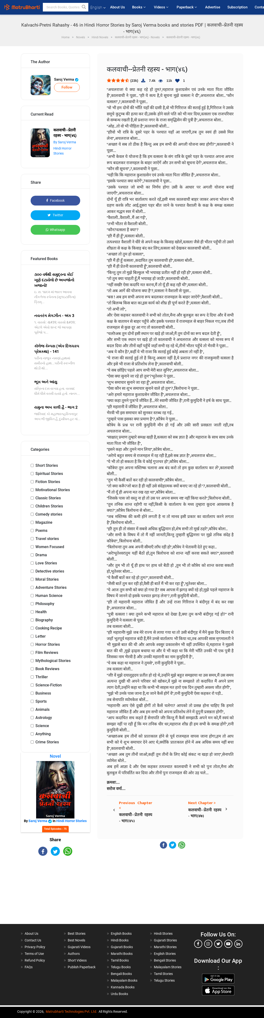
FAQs (29, 967)
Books (139, 7)
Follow (67, 87)
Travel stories (47, 538)
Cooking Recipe (48, 628)
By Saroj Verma (64, 142)
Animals (42, 709)
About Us (117, 7)
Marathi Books (122, 954)
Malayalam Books (124, 980)
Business (43, 693)
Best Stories (76, 933)
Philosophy (44, 603)
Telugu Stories (164, 980)
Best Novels (76, 940)
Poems (41, 530)
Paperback (187, 7)
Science (42, 725)
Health (41, 612)
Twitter (55, 215)
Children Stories (49, 506)
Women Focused (49, 547)
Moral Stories (47, 579)
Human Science (48, 595)
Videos (161, 7)
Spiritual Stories (49, 473)
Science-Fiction (48, 685)
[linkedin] (238, 944)
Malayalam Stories (167, 967)
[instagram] (208, 944)
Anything (43, 734)
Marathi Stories (165, 947)
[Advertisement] (55, 894)
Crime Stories (47, 742)
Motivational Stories (52, 490)
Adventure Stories (51, 587)
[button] (84, 7)
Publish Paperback (81, 967)
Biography (44, 620)
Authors (74, 954)
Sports (41, 701)
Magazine (43, 522)
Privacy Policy (35, 947)
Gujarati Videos (79, 947)
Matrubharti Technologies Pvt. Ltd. (71, 1011)
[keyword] (65, 7)
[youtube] (228, 944)
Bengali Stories (165, 960)
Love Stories (46, 563)
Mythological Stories (53, 660)
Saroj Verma (66, 79)
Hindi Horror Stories (71, 821)
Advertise (212, 7)
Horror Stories (47, 644)
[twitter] (218, 944)
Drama (41, 555)
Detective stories (49, 571)
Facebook (55, 200)
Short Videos (77, 960)
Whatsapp (55, 230)
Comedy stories (48, 514)
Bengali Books (121, 974)
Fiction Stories (47, 481)
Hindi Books (120, 940)
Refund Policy (35, 960)
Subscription (237, 7)
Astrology (43, 717)
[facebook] (198, 944)
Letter (40, 636)
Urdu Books (119, 994)
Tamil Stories (163, 974)
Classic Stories (48, 498)
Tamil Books (120, 960)
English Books (121, 933)
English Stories (165, 954)
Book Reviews (47, 669)
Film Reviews (46, 652)
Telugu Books (121, 967)
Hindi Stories (163, 933)
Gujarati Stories (165, 940)
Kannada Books (123, 987)
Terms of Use (34, 954)
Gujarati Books (122, 947)
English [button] (98, 7)
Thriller (41, 677)
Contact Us (33, 940)
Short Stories (46, 465)
